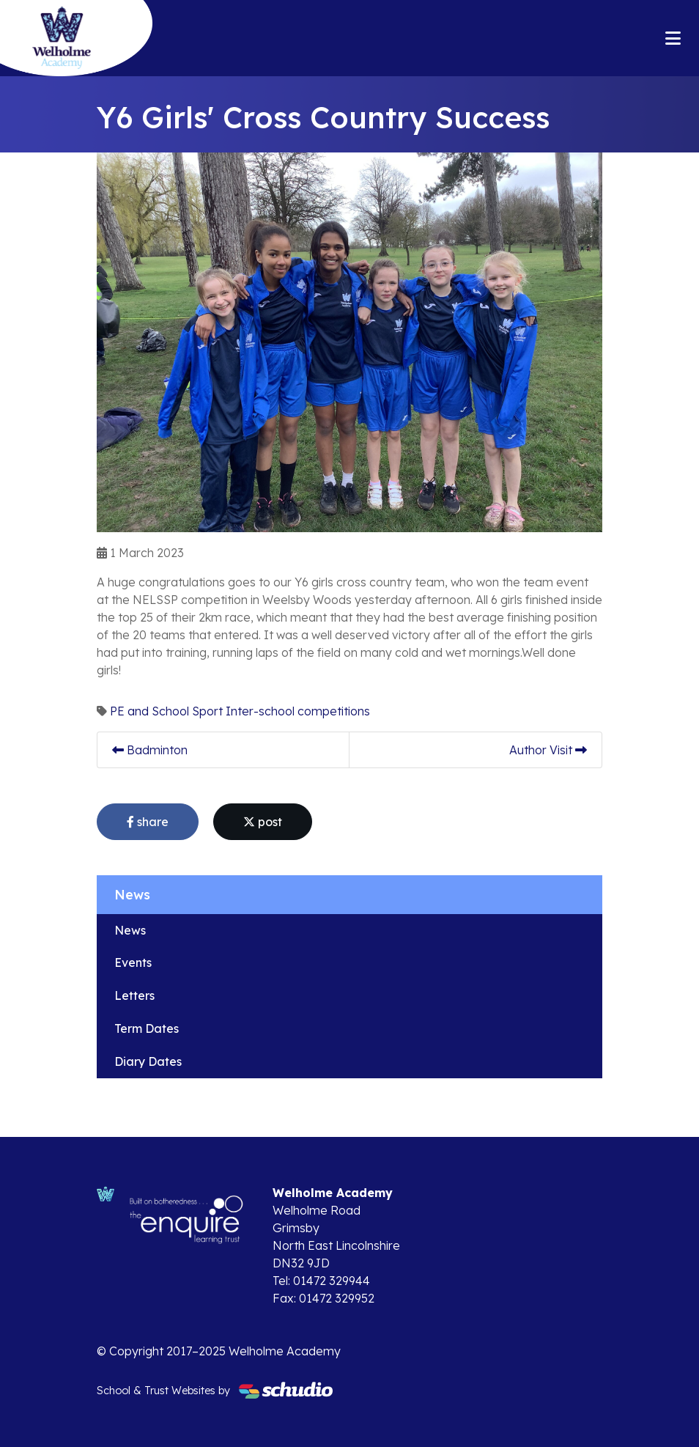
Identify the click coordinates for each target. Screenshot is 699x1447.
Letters (134, 995)
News (130, 930)
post (262, 821)
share (148, 821)
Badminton (150, 750)
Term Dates (146, 1028)
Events (133, 962)
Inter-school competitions (298, 711)
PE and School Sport (166, 711)
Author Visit (548, 750)
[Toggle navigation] (673, 38)
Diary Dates (148, 1061)
